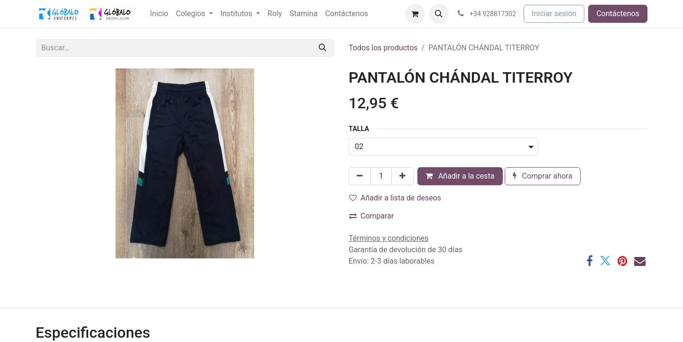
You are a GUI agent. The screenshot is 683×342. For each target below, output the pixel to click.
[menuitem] (159, 13)
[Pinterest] (623, 260)
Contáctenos (617, 13)
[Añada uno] (402, 176)
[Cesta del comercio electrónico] (415, 14)
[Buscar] (322, 48)
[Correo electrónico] (640, 260)
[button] (439, 14)
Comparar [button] (371, 215)
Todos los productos (383, 47)
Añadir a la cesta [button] (460, 175)
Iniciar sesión (554, 13)
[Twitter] (605, 260)
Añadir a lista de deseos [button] (395, 197)
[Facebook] (589, 260)
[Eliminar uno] (360, 176)
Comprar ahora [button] (542, 175)
